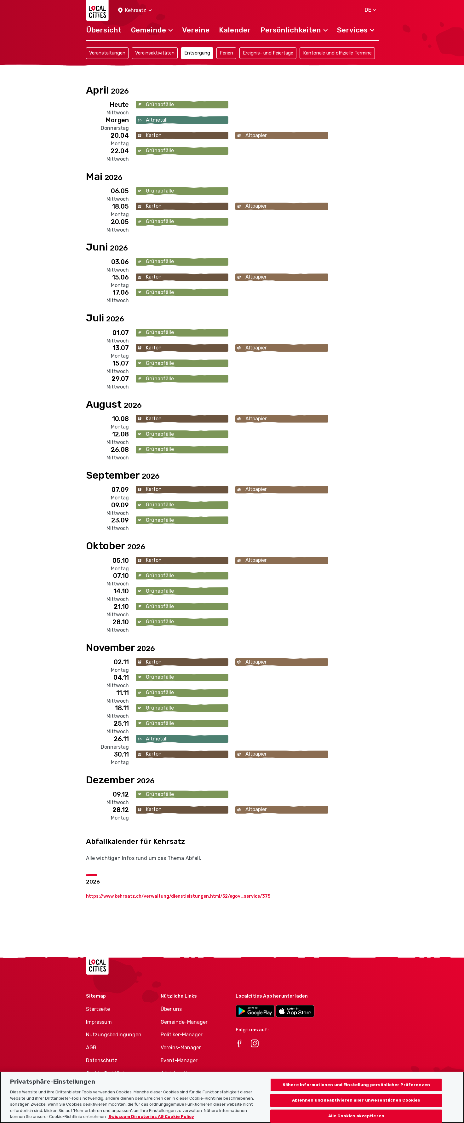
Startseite (98, 1009)
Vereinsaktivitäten (155, 53)
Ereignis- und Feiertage (268, 53)
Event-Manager (179, 1060)
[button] (135, 10)
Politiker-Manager (182, 1035)
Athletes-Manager (182, 1073)
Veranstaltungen (107, 53)
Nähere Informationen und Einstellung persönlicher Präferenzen (356, 1093)
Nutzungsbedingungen (113, 1035)
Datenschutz (101, 1060)
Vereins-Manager (181, 1048)
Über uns (171, 1009)
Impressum (99, 1022)
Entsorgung (197, 53)
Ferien (226, 53)
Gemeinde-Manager (184, 1022)
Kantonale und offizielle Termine (337, 53)
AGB (91, 1048)
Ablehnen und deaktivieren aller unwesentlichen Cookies (356, 1109)
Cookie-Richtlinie (106, 1073)
